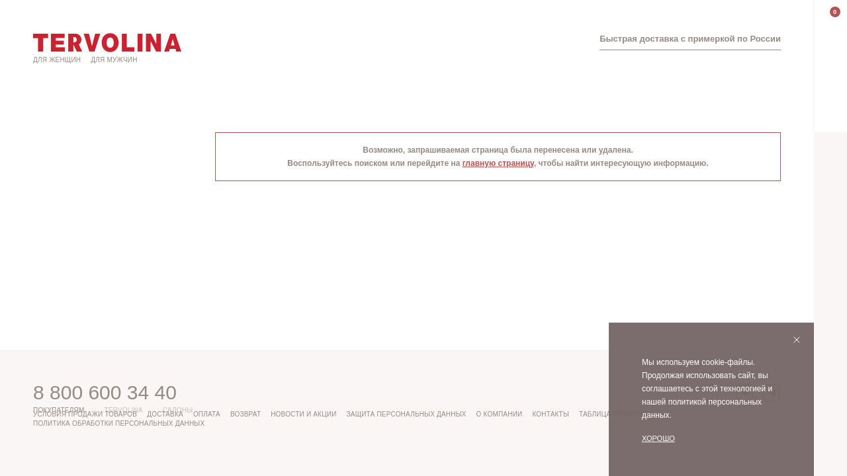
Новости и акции (303, 414)
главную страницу (498, 163)
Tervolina (123, 410)
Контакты (550, 414)
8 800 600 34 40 (105, 392)
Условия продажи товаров (85, 414)
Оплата (206, 414)
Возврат (245, 414)
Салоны (178, 410)
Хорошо (658, 438)
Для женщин (57, 59)
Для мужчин (114, 59)
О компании (499, 414)
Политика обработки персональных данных (118, 423)
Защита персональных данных (407, 414)
